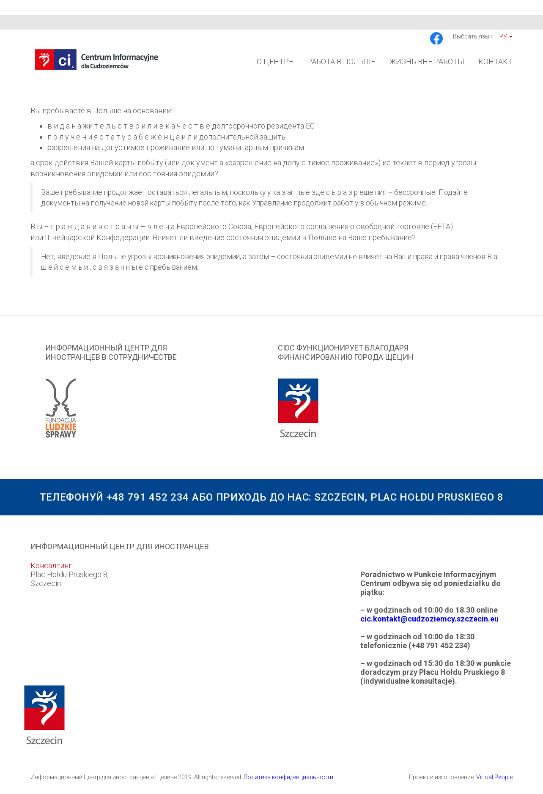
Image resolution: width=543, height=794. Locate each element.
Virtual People (494, 777)
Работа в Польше (341, 61)
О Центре (275, 61)
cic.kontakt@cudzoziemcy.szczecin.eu (429, 618)
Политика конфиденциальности (288, 777)
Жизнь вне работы (426, 61)
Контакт (495, 61)
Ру (506, 36)
